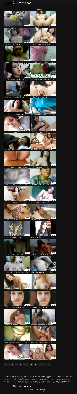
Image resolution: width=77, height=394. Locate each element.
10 (40, 364)
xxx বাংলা (32, 378)
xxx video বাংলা (26, 378)
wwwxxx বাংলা (69, 376)
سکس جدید (36, 389)
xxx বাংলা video (38, 378)
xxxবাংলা (58, 378)
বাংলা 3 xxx (13, 381)
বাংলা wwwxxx (10, 382)
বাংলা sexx (55, 381)
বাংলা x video (22, 382)
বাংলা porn (35, 381)
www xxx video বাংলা (35, 376)
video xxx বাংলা (15, 376)
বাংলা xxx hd (49, 382)
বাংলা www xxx (30, 389)
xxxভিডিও (62, 378)
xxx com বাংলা (19, 378)
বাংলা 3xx (19, 381)
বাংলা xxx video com (64, 382)
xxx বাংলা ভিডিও (46, 378)
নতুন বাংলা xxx (7, 381)
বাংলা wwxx (16, 382)
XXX (38, 7)
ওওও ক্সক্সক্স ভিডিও (47, 379)
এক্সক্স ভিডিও (9, 379)
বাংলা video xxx (62, 381)
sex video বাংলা (7, 376)
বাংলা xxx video (56, 382)
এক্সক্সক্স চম (15, 379)
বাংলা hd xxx (29, 381)
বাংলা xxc (39, 382)
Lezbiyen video (42, 389)
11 (44, 364)
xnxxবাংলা (13, 378)
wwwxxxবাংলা (7, 378)
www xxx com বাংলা (24, 376)
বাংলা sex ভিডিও (49, 381)
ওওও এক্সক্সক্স (40, 379)
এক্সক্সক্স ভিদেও (34, 379)
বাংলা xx (27, 382)
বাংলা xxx (44, 382)
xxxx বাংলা (53, 378)
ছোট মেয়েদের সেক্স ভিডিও (57, 379)
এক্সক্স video (67, 378)
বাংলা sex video (41, 381)
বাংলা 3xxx (23, 381)
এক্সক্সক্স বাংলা (21, 379)
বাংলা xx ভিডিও (33, 382)
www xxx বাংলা (44, 376)
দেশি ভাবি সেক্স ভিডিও (68, 379)
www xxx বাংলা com (53, 376)
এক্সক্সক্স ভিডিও (27, 379)
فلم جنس (48, 389)
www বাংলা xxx (62, 376)
